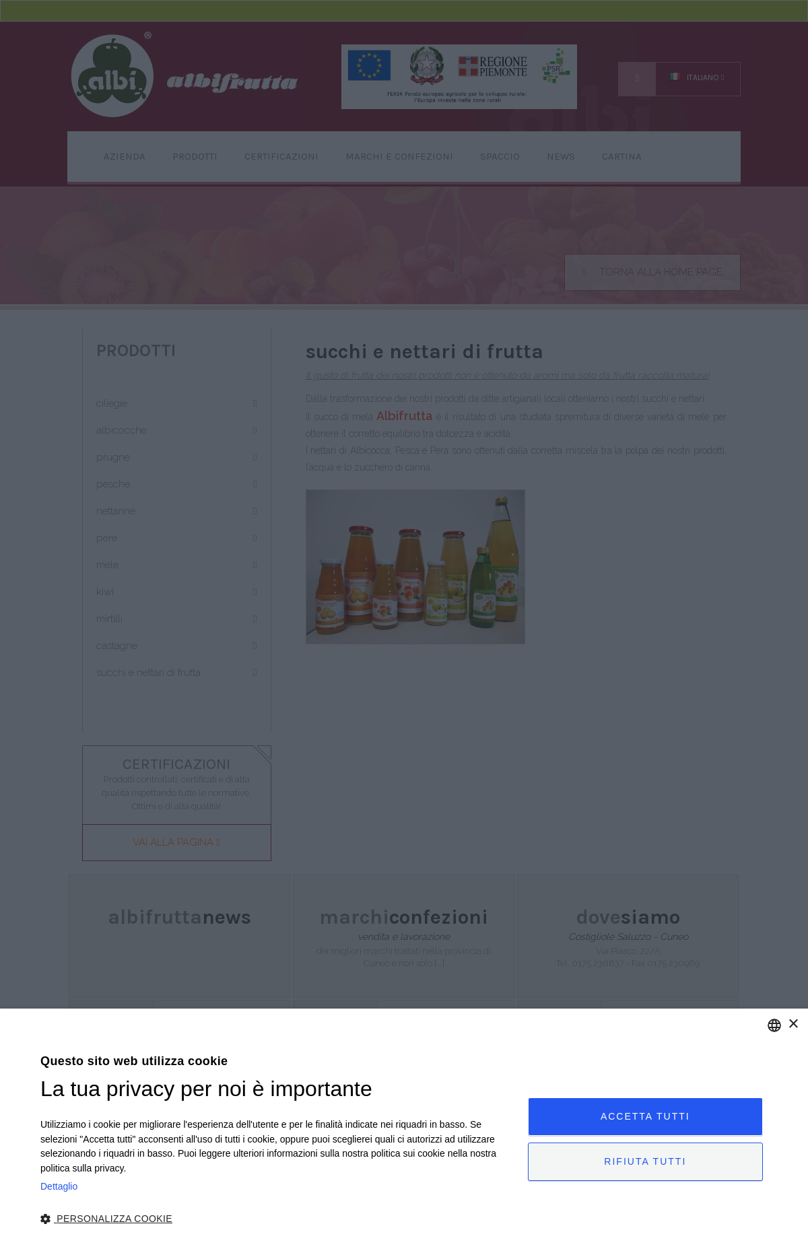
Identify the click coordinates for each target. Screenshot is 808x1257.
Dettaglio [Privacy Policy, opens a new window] (58, 1186)
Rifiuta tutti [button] (645, 1161)
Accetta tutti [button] (645, 1116)
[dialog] (404, 1133)
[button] (276, 1219)
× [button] (793, 1024)
